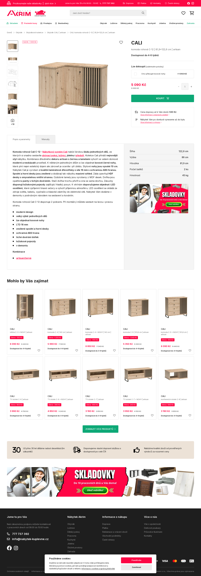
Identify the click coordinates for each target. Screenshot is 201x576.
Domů (9, 32)
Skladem (12, 23)
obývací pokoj (49, 155)
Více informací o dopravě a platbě (154, 115)
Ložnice (113, 23)
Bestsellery (62, 23)
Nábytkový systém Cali (54, 151)
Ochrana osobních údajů (18, 571)
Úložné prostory (176, 23)
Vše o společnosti (152, 524)
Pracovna (140, 23)
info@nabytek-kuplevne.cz (30, 539)
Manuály (46, 139)
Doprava (128, 3)
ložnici (62, 155)
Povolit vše (136, 560)
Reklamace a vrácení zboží (114, 532)
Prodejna (46, 23)
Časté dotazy (172, 3)
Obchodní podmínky (111, 536)
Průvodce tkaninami (153, 532)
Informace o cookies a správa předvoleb (98, 568)
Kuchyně (152, 23)
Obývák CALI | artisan (56, 32)
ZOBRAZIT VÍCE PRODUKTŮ (100, 429)
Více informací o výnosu (150, 122)
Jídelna (162, 23)
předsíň (80, 155)
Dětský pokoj (126, 23)
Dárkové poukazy (152, 528)
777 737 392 (20, 534)
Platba (142, 3)
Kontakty (155, 3)
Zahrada (190, 23)
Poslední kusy (29, 23)
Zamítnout (136, 567)
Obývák (103, 23)
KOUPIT (162, 98)
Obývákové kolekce (34, 32)
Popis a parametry (21, 139)
